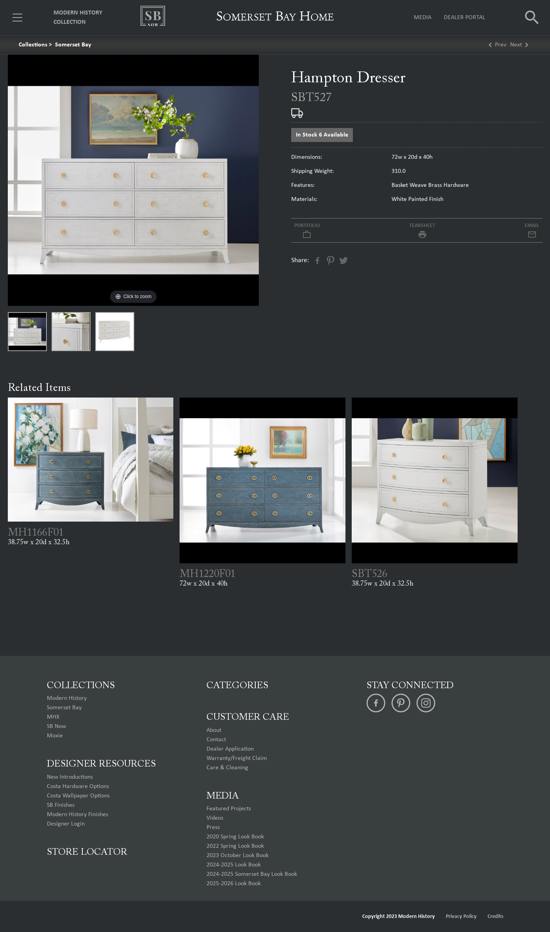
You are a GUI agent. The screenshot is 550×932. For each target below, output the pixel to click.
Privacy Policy (461, 917)
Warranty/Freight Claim (236, 758)
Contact (216, 740)
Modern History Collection (77, 17)
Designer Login (66, 824)
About (213, 730)
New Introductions (70, 777)
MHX (53, 717)
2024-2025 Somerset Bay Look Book (251, 874)
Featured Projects (228, 809)
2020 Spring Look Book (235, 837)
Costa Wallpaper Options (78, 796)
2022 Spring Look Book (235, 846)
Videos (214, 818)
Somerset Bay (73, 45)
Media (422, 17)
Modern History (67, 698)
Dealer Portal (464, 17)
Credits (496, 917)
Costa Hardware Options (78, 786)
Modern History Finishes (77, 814)
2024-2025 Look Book (233, 865)
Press (213, 827)
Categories (237, 686)
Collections (33, 45)
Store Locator (87, 852)
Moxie (55, 736)
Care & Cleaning (227, 768)
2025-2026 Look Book (233, 884)
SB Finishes (61, 805)
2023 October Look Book (237, 855)
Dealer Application (230, 749)
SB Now (56, 726)
